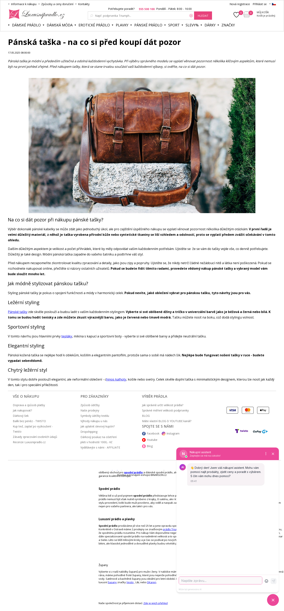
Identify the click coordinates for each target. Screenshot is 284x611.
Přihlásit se (260, 4)
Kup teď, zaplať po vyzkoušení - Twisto (33, 428)
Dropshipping (88, 432)
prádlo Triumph (172, 529)
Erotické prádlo (94, 25)
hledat (203, 16)
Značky (228, 25)
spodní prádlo (133, 472)
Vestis (130, 582)
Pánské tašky (17, 312)
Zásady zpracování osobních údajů (35, 437)
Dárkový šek (21, 416)
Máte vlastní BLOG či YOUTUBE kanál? (166, 421)
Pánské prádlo (148, 25)
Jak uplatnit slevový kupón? (97, 426)
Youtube (152, 440)
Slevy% (192, 25)
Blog (150, 446)
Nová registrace (240, 4)
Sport (174, 25)
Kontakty (84, 4)
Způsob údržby (90, 405)
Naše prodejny (89, 410)
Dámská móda (60, 25)
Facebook (153, 433)
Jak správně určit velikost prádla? (162, 405)
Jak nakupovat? (22, 410)
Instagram (172, 433)
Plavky (122, 25)
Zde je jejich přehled (155, 603)
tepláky (66, 336)
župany (112, 582)
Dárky (210, 25)
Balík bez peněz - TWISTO (29, 421)
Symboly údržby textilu (94, 416)
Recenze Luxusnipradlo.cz (29, 442)
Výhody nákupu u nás (93, 421)
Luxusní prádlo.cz (36, 14)
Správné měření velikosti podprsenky (165, 410)
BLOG (146, 416)
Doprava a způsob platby (29, 405)
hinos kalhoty (116, 379)
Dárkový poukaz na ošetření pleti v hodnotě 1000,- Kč (98, 439)
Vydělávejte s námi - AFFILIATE (100, 447)
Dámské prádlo (26, 25)
